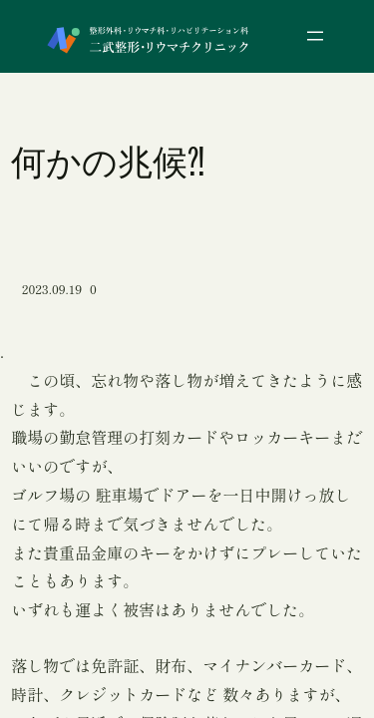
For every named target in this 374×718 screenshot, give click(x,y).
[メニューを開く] (315, 36)
